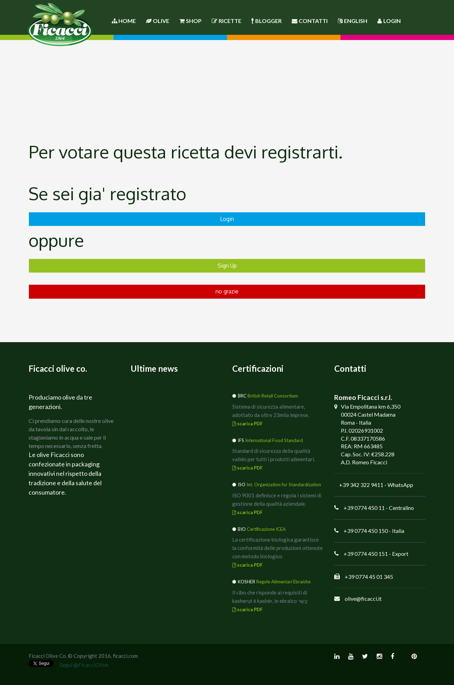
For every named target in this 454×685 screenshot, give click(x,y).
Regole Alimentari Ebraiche (283, 581)
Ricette (226, 20)
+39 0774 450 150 (366, 530)
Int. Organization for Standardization (283, 484)
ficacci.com (125, 656)
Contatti (310, 20)
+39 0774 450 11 (364, 507)
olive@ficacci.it (363, 598)
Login (389, 20)
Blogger (266, 20)
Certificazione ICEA (266, 529)
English (352, 20)
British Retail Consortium (273, 396)
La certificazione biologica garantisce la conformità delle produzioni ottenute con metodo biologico (277, 547)
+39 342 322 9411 (361, 484)
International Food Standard (274, 440)
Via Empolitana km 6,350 (370, 406)
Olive (157, 20)
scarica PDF (247, 423)
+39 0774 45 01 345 (369, 576)
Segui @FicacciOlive (84, 664)
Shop (190, 20)
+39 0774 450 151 (366, 553)
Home (124, 20)
